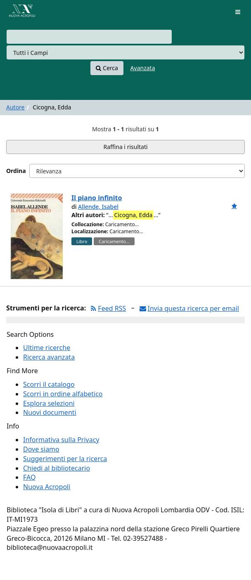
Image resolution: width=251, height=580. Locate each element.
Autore (15, 107)
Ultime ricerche (46, 347)
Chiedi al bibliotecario (56, 468)
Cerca (107, 68)
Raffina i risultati (125, 147)
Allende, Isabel (98, 207)
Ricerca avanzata (49, 357)
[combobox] (89, 37)
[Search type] (125, 52)
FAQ (29, 477)
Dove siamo (41, 449)
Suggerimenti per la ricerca (65, 458)
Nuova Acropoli (46, 486)
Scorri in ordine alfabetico (63, 393)
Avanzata (142, 68)
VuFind (20, 12)
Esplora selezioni (49, 403)
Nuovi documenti (49, 412)
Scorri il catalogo (49, 384)
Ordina (16, 171)
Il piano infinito (96, 197)
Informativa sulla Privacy (61, 439)
